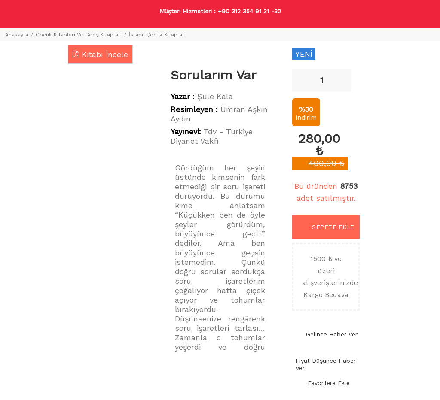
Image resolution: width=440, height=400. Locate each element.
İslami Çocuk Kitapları (157, 35)
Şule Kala (215, 96)
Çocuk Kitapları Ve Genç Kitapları (79, 35)
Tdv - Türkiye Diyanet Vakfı (212, 136)
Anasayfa (16, 35)
